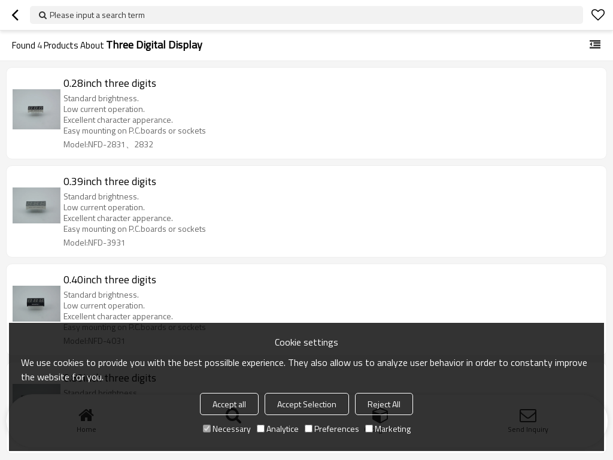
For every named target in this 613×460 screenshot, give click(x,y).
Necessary (227, 428)
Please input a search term (97, 14)
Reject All (384, 404)
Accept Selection (306, 404)
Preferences (332, 428)
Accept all (229, 404)
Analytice (278, 428)
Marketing (388, 428)
